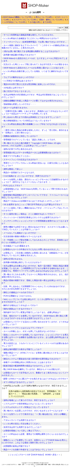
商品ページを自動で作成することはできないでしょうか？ (28, 450)
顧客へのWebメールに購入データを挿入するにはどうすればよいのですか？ (35, 379)
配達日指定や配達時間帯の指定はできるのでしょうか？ (27, 366)
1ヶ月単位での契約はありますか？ (18, 81)
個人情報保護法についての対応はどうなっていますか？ (27, 121)
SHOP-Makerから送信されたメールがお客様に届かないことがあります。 (34, 68)
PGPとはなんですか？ (12, 185)
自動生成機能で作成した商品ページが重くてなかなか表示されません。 (34, 101)
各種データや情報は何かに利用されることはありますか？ (28, 362)
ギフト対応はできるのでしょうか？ (18, 382)
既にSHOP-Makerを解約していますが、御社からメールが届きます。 (32, 369)
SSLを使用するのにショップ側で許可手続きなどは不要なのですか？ (32, 204)
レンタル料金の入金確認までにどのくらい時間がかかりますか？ (31, 38)
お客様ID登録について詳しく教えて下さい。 (22, 431)
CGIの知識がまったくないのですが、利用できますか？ (27, 176)
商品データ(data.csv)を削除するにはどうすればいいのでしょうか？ (32, 201)
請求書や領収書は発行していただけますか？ (22, 262)
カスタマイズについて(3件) (25, 20)
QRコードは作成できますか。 (16, 108)
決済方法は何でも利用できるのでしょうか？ (22, 427)
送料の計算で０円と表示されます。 (18, 149)
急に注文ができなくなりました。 (17, 91)
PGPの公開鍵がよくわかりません (17, 296)
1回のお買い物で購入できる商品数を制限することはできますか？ (31, 51)
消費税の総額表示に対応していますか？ (20, 136)
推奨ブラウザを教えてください (16, 156)
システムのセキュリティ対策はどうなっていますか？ (26, 407)
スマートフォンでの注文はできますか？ (20, 160)
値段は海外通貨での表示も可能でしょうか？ (22, 349)
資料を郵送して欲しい (13, 169)
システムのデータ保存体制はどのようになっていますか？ (28, 404)
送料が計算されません (13, 259)
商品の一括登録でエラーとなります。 (19, 173)
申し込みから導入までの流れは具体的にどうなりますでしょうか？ (32, 117)
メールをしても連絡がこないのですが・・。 (22, 233)
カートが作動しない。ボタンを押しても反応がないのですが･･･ (30, 331)
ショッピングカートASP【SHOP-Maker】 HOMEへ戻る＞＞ (35, 455)
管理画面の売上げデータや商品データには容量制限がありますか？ (32, 153)
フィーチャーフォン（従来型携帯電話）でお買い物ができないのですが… (35, 42)
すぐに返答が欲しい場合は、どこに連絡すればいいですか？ (29, 214)
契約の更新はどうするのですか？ (17, 309)
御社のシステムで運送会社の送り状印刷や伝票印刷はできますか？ (32, 359)
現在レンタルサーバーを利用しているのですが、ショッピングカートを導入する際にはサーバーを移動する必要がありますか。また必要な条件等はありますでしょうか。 (35, 337)
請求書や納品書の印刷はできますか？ (19, 55)
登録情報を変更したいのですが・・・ (19, 104)
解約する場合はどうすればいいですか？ (20, 305)
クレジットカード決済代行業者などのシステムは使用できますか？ (32, 217)
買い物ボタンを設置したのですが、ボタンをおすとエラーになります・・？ (35, 411)
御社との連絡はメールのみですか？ (18, 292)
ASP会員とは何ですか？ (13, 88)
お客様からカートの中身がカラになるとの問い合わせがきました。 (32, 249)
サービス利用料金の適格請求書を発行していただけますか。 (29, 35)
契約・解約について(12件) (51, 20)
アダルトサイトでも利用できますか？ (19, 420)
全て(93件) (47, 22)
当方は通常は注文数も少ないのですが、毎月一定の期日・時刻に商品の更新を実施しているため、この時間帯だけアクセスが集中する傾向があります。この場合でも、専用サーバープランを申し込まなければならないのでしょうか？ (35, 268)
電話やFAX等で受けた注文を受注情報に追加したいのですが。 (30, 84)
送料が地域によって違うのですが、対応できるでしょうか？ (29, 400)
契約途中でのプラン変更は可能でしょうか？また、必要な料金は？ (32, 312)
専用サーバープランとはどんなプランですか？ (23, 328)
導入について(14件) (44, 17)
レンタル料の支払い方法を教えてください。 (22, 424)
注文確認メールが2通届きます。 (17, 246)
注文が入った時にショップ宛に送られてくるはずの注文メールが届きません (35, 64)
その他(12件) (35, 22)
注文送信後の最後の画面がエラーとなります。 (23, 236)
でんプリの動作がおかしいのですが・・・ (21, 77)
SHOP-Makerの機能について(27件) (17, 17)
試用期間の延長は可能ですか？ (16, 446)
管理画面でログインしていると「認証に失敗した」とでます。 (30, 140)
